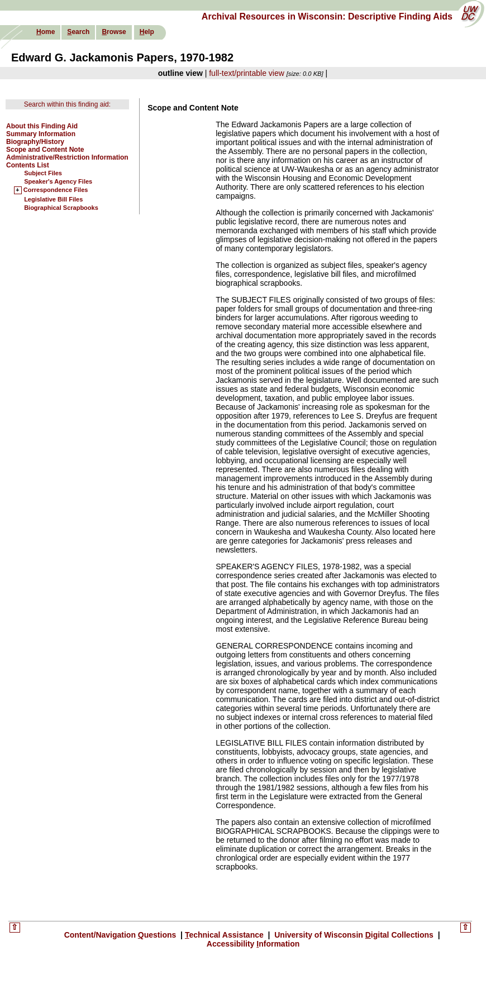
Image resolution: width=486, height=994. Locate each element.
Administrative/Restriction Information (67, 157)
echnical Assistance (225, 934)
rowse (114, 32)
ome (45, 32)
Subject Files (43, 173)
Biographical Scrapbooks (61, 207)
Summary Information (40, 134)
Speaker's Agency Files (58, 181)
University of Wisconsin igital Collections (353, 934)
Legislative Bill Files (53, 199)
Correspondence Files (55, 190)
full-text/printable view (246, 73)
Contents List (27, 165)
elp (147, 32)
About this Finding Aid (42, 126)
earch (78, 32)
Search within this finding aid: (67, 104)
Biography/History (35, 142)
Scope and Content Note (45, 149)
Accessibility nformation (253, 943)
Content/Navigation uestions (121, 934)
